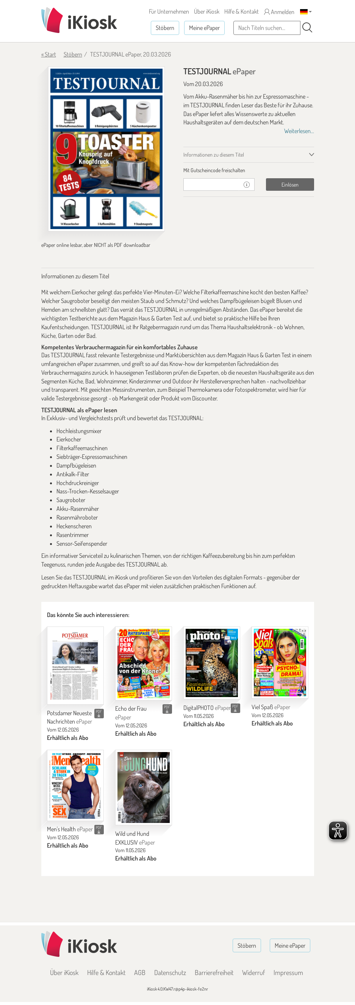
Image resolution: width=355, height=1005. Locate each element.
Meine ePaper (204, 27)
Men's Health (70, 829)
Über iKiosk (206, 11)
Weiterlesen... (299, 131)
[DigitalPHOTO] (211, 663)
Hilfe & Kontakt (241, 11)
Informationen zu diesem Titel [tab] (213, 154)
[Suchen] (307, 28)
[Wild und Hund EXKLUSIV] (143, 787)
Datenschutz (170, 972)
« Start (48, 54)
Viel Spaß (271, 707)
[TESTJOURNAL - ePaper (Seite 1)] (106, 148)
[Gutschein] (211, 184)
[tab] (248, 170)
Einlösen (290, 184)
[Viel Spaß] (280, 663)
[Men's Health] (75, 785)
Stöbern (165, 27)
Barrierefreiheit (214, 972)
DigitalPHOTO (207, 707)
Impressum (288, 972)
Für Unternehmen (169, 11)
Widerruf (253, 972)
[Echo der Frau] (143, 663)
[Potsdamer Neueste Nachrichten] (75, 665)
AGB (139, 972)
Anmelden (279, 12)
